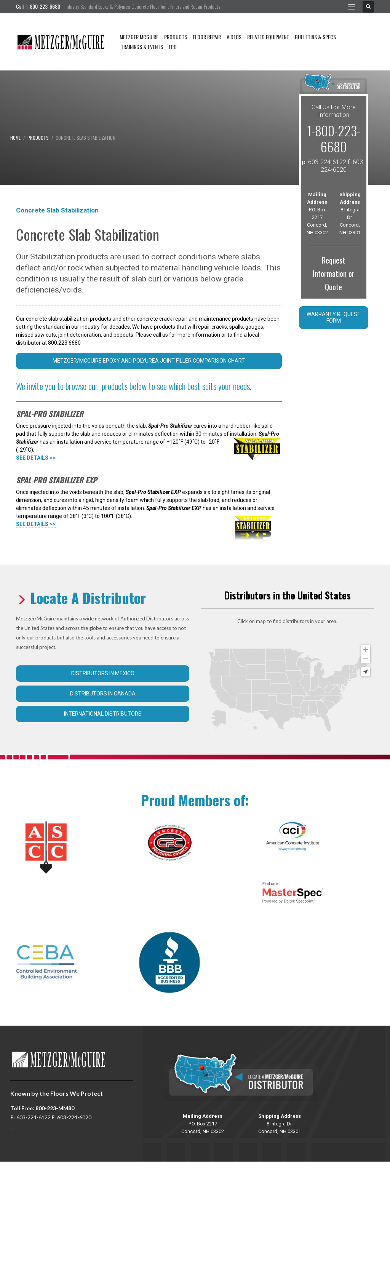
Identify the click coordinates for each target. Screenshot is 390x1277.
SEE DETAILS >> (36, 458)
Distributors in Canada (103, 693)
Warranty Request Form (334, 317)
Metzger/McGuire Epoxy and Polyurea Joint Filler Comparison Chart (149, 361)
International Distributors (103, 714)
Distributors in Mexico (102, 673)
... (12, 1126)
